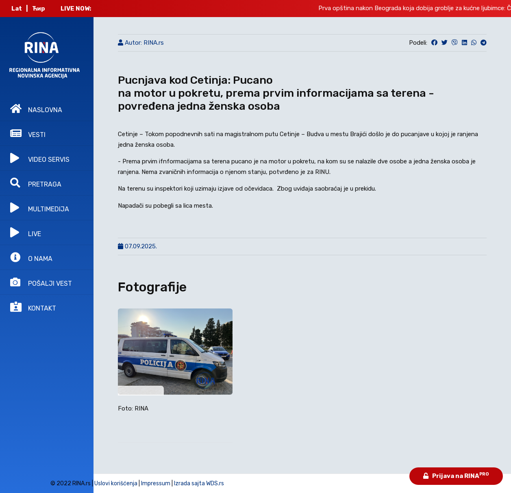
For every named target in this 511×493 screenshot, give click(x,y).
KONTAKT (33, 307)
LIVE (25, 232)
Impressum (155, 483)
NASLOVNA (36, 108)
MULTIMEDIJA (39, 208)
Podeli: (418, 42)
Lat (16, 8)
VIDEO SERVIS (40, 158)
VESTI (28, 133)
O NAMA (31, 257)
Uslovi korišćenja (115, 483)
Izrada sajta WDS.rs (199, 483)
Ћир (38, 8)
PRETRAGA (35, 183)
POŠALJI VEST (41, 282)
